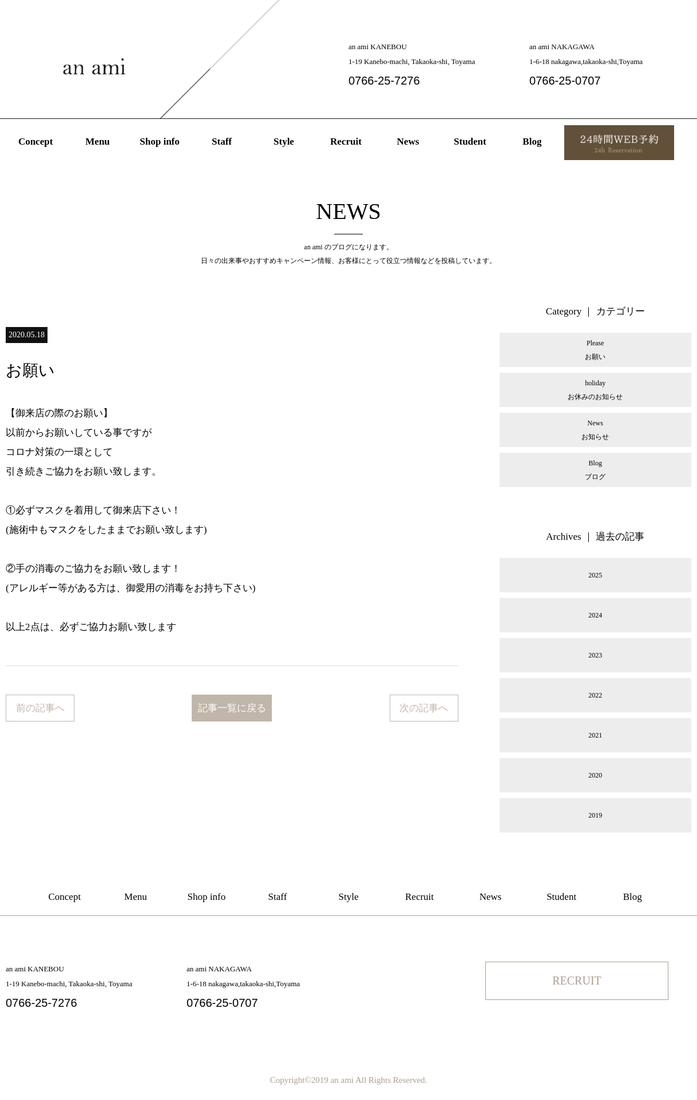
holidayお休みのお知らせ (595, 390)
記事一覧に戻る (232, 708)
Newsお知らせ (595, 430)
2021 (595, 735)
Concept (35, 141)
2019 (595, 815)
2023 (595, 655)
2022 (595, 695)
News (408, 141)
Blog (531, 141)
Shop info (159, 141)
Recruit (346, 141)
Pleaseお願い (595, 350)
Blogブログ (595, 470)
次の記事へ (423, 708)
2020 (595, 775)
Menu (97, 141)
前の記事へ (40, 708)
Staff (222, 141)
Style (284, 141)
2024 (595, 615)
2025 (595, 575)
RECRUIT (576, 980)
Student (470, 141)
